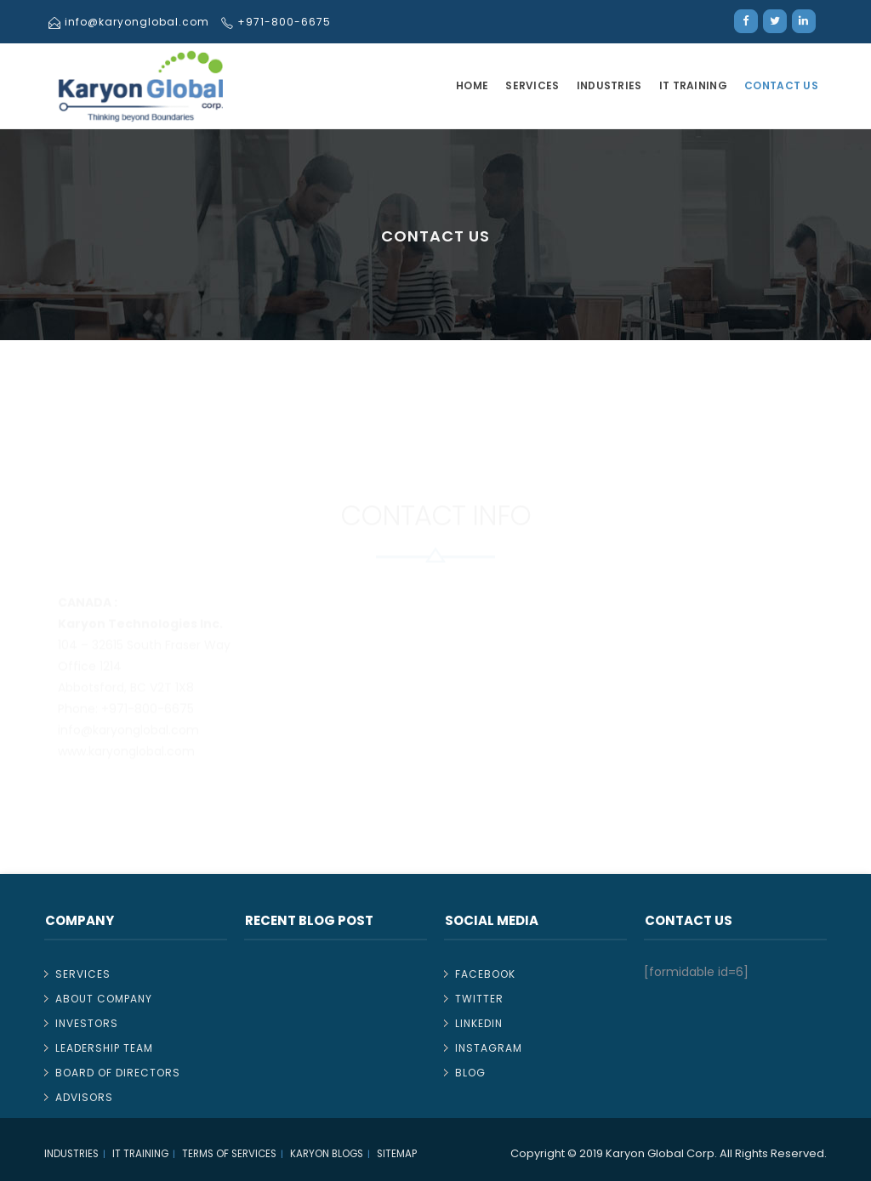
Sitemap (397, 1154)
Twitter (479, 998)
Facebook (485, 974)
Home (472, 85)
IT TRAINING (693, 85)
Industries (609, 85)
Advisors (84, 1097)
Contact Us (781, 85)
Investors (86, 1023)
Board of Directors (117, 1072)
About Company (103, 998)
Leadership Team (104, 1048)
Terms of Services (229, 1154)
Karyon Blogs (326, 1154)
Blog (470, 1072)
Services (532, 85)
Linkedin (479, 1023)
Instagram (488, 1048)
